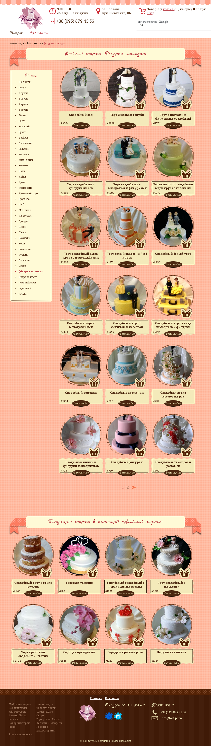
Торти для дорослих (21, 734)
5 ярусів (23, 109)
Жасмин (24, 154)
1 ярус (22, 87)
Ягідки (23, 293)
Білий (22, 115)
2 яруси (23, 93)
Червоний (25, 288)
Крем (22, 182)
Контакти (39, 32)
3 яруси (23, 98)
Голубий (24, 148)
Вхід (150, 13)
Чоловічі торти (46, 707)
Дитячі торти (44, 704)
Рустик (23, 254)
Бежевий (24, 126)
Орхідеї (23, 221)
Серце (22, 265)
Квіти (22, 176)
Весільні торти (32, 43)
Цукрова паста (28, 276)
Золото (23, 165)
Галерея (16, 32)
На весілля (25, 215)
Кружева (24, 198)
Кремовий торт (28, 193)
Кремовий (25, 187)
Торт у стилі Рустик (48, 719)
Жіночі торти (17, 711)
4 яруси (23, 104)
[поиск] (168, 22)
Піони (22, 226)
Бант (22, 120)
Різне (12, 726)
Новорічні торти (19, 723)
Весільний (25, 143)
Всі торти (25, 81)
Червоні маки (27, 282)
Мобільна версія (20, 704)
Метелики (25, 210)
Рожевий (24, 237)
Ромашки (25, 249)
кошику (169, 9)
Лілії (21, 204)
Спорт (40, 715)
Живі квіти (26, 159)
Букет (22, 132)
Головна (15, 43)
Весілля (23, 137)
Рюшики (24, 260)
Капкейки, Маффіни (49, 723)
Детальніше (81, 125)
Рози (22, 243)
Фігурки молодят (31, 271)
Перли (22, 232)
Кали (22, 171)
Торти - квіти (44, 711)
